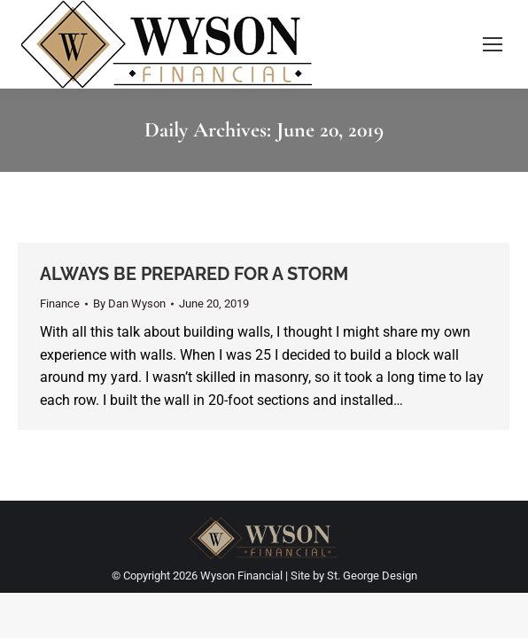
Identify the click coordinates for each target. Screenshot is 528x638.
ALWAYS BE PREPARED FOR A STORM (194, 273)
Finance (60, 303)
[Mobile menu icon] (492, 44)
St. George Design (372, 575)
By (129, 303)
